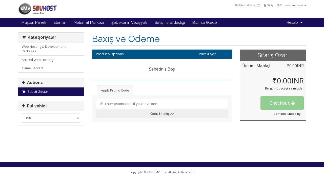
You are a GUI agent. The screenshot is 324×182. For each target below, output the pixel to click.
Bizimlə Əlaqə (204, 22)
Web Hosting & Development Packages (44, 49)
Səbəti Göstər (35, 91)
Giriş (268, 5)
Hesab (294, 22)
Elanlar (60, 22)
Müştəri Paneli (34, 22)
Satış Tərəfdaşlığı (170, 22)
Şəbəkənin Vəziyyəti (129, 22)
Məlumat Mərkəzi (89, 22)
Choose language (291, 5)
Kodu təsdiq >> (162, 113)
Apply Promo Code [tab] (115, 90)
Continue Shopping (287, 114)
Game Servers (33, 68)
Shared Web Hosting (37, 59)
